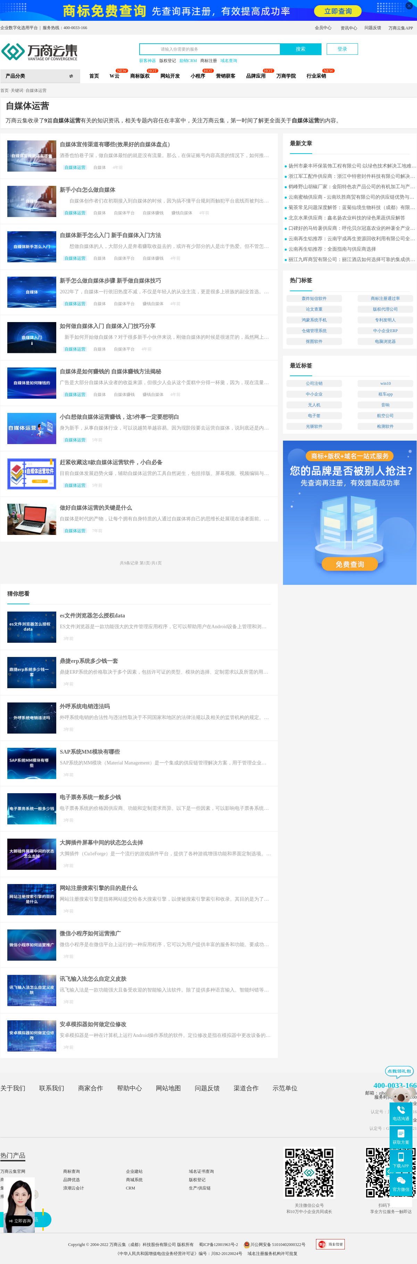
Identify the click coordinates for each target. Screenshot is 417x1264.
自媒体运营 (36, 90)
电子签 (314, 415)
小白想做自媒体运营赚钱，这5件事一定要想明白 (119, 417)
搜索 (301, 49)
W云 (114, 76)
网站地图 (168, 1088)
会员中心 (323, 27)
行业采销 (316, 76)
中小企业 (314, 394)
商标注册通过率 (385, 298)
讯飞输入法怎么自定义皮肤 (93, 979)
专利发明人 (385, 320)
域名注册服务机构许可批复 (273, 1253)
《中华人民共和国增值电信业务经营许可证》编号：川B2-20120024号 (178, 1253)
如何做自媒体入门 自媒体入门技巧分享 (108, 326)
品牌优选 (71, 1179)
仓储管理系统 (314, 330)
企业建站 (134, 1171)
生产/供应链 (200, 1188)
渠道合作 (246, 1088)
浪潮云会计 (73, 1188)
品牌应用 (256, 76)
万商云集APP (401, 28)
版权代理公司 (385, 309)
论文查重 (314, 309)
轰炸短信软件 (314, 298)
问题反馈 (373, 27)
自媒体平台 (124, 212)
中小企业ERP (385, 330)
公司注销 (314, 383)
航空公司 (385, 415)
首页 (94, 76)
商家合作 (90, 1088)
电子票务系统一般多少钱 (90, 797)
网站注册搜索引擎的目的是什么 (98, 888)
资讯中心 (349, 28)
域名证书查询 (201, 1171)
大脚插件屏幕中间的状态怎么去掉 (101, 843)
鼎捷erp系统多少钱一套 (89, 661)
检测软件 (385, 426)
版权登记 (167, 60)
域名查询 (228, 60)
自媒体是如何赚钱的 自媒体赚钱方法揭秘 (110, 371)
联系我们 (51, 1088)
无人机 (314, 404)
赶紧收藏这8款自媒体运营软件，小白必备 (111, 462)
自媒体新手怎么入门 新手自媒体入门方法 (110, 235)
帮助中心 (129, 1088)
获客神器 (147, 60)
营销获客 (225, 76)
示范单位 (285, 1088)
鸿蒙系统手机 (314, 320)
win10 (385, 383)
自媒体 (99, 167)
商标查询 (71, 1171)
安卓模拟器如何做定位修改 (93, 1024)
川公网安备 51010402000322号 (274, 1244)
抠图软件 (314, 341)
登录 (342, 49)
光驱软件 (314, 426)
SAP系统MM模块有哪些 (89, 752)
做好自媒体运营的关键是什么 (96, 508)
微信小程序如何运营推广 (90, 933)
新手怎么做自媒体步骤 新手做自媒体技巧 (110, 281)
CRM (130, 1188)
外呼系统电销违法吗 (85, 706)
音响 (385, 404)
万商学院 (286, 76)
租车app (385, 394)
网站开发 (170, 76)
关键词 (17, 90)
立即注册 (384, 45)
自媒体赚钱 (153, 212)
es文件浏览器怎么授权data (92, 615)
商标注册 (208, 60)
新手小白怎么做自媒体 (87, 190)
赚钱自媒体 (182, 212)
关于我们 (12, 1088)
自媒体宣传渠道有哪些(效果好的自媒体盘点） (116, 144)
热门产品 (12, 1155)
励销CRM (188, 60)
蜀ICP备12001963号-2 (218, 1244)
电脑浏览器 (385, 341)
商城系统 (134, 1179)
